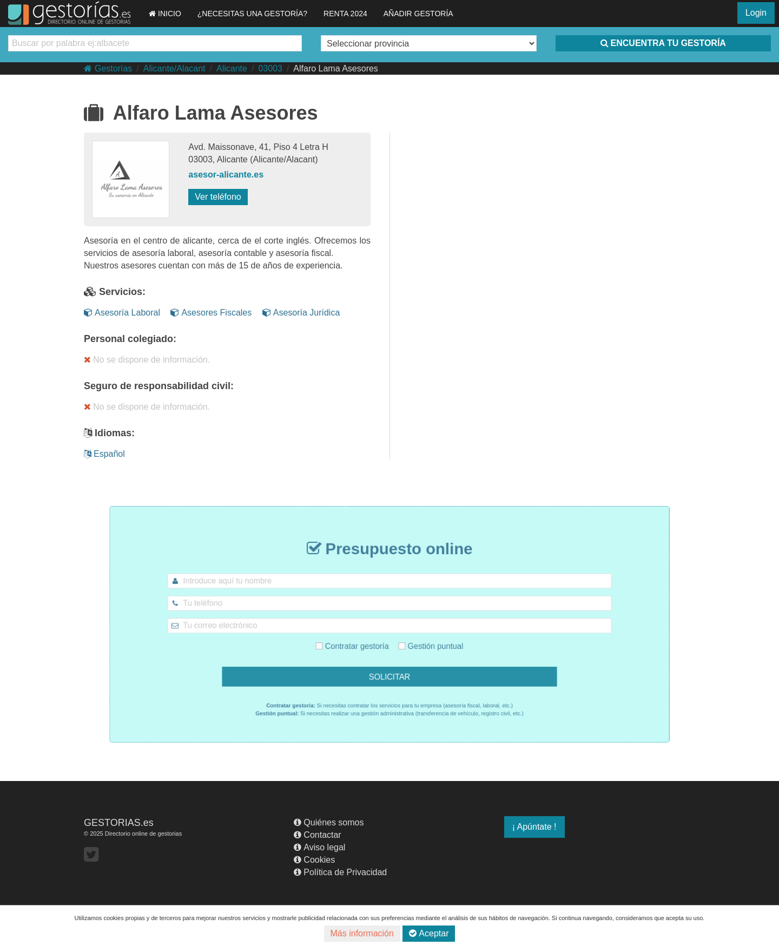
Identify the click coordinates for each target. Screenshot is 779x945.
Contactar (317, 834)
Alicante (231, 68)
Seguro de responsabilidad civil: (159, 385)
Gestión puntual (422, 642)
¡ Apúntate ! (534, 826)
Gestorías (108, 68)
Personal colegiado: (130, 338)
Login (756, 12)
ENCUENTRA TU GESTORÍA (663, 43)
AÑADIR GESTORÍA (418, 13)
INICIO (165, 13)
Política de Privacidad (340, 872)
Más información (362, 933)
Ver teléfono (218, 196)
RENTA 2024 (345, 13)
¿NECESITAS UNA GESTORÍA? (252, 13)
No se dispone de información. (147, 359)
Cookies (314, 859)
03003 (270, 68)
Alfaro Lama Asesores (335, 68)
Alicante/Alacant (174, 68)
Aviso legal (319, 847)
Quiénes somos (329, 822)
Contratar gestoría (360, 642)
